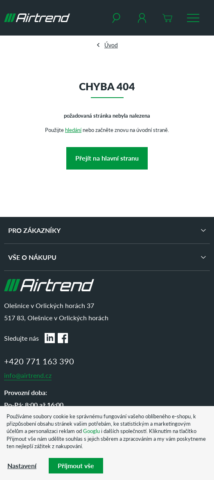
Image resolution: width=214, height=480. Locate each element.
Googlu (91, 431)
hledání (73, 130)
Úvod (111, 45)
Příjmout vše (76, 465)
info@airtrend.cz (28, 375)
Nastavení (21, 465)
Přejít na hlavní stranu (107, 158)
